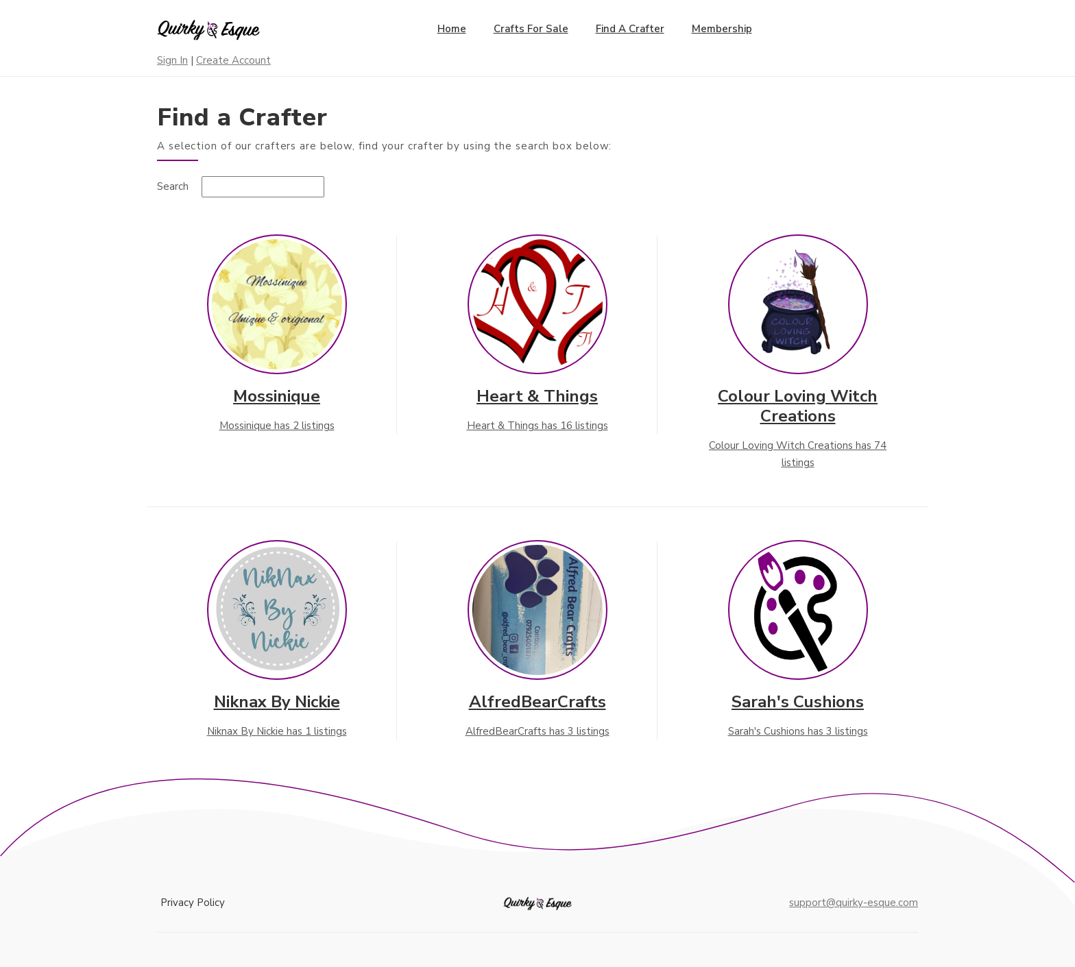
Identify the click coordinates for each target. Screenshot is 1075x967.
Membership (722, 29)
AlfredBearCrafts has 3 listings (537, 731)
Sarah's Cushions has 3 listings (798, 731)
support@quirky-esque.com (853, 902)
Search (173, 186)
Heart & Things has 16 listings (537, 425)
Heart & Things (537, 396)
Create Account (233, 60)
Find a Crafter (630, 29)
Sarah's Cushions (798, 702)
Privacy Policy (192, 902)
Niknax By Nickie (277, 702)
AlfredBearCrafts (537, 702)
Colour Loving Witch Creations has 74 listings (797, 454)
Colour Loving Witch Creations (798, 406)
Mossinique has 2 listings (277, 425)
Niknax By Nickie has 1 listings (277, 731)
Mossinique (276, 396)
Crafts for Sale (531, 29)
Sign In (172, 60)
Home (451, 29)
